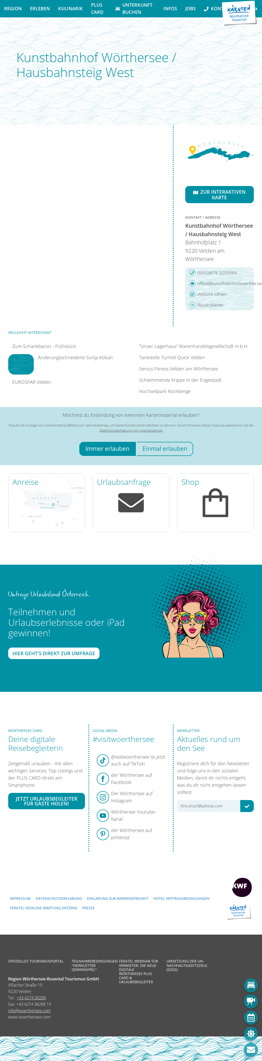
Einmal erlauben (165, 449)
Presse (88, 907)
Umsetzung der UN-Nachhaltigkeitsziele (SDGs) (186, 965)
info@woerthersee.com (29, 1010)
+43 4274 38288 (31, 998)
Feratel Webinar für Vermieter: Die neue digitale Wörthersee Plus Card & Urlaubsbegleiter (138, 971)
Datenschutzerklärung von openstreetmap (131, 430)
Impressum (20, 898)
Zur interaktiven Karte (219, 194)
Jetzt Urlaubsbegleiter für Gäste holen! (46, 801)
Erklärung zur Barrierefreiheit (117, 898)
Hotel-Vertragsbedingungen (181, 898)
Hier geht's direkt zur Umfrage (54, 653)
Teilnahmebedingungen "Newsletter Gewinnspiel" (92, 965)
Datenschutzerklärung (59, 898)
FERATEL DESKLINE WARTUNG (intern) (43, 907)
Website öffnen (208, 294)
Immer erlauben (107, 449)
